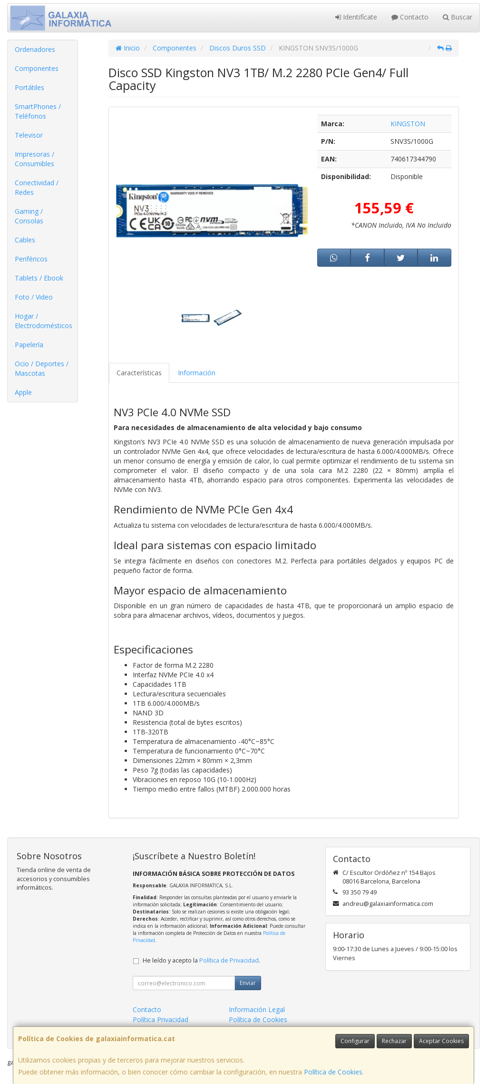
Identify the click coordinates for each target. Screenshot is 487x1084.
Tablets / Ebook (39, 277)
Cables (25, 239)
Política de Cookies (333, 1071)
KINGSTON (407, 123)
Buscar (457, 16)
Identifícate (356, 16)
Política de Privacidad (229, 960)
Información (196, 372)
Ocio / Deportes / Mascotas (41, 368)
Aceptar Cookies (441, 1041)
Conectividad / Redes (36, 187)
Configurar (355, 1041)
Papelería (29, 344)
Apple (23, 392)
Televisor (29, 135)
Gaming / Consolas (29, 216)
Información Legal (257, 1009)
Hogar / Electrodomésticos (43, 320)
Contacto (410, 16)
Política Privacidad (160, 1019)
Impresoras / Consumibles (34, 159)
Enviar (248, 983)
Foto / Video (34, 296)
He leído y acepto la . (201, 960)
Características (139, 372)
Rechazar (394, 1041)
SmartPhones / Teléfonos (38, 111)
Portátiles (29, 87)
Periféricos (31, 258)
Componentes (36, 68)
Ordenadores (35, 49)
